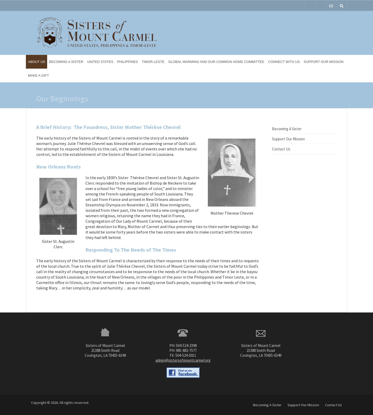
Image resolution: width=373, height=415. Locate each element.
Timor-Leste (153, 62)
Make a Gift (38, 75)
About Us (36, 62)
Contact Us (281, 149)
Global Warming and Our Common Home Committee (216, 62)
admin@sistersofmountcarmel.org (183, 360)
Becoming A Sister (66, 62)
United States (100, 62)
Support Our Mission (323, 62)
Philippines (127, 62)
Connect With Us (284, 62)
